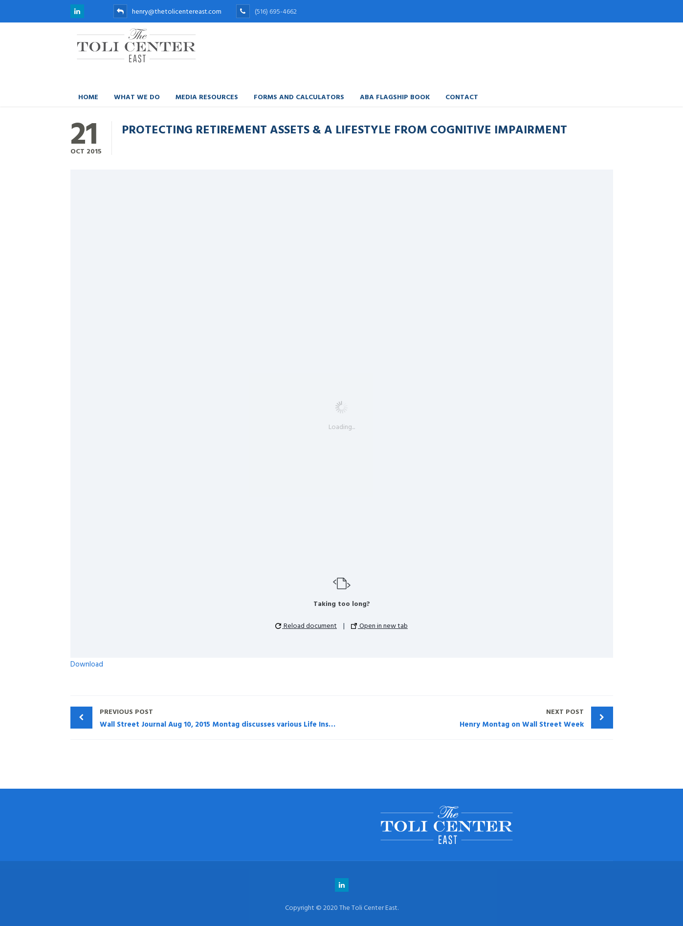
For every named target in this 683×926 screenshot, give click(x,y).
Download (86, 664)
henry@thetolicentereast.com (167, 11)
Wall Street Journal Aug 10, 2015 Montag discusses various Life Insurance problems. (221, 718)
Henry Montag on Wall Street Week (465, 718)
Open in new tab (379, 625)
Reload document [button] (306, 625)
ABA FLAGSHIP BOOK (395, 96)
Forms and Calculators (299, 96)
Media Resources (207, 96)
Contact (461, 96)
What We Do (137, 96)
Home (88, 96)
